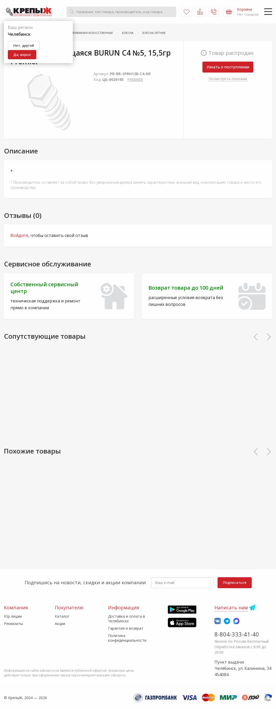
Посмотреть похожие (227, 78)
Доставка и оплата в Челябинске (126, 618)
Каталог (62, 616)
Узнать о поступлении (228, 66)
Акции (60, 623)
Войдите (19, 235)
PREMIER (135, 79)
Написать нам (231, 607)
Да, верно (22, 54)
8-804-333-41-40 (236, 634)
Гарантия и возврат (125, 628)
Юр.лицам (13, 616)
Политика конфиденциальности (127, 638)
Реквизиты (13, 623)
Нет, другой (23, 45)
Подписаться (234, 582)
